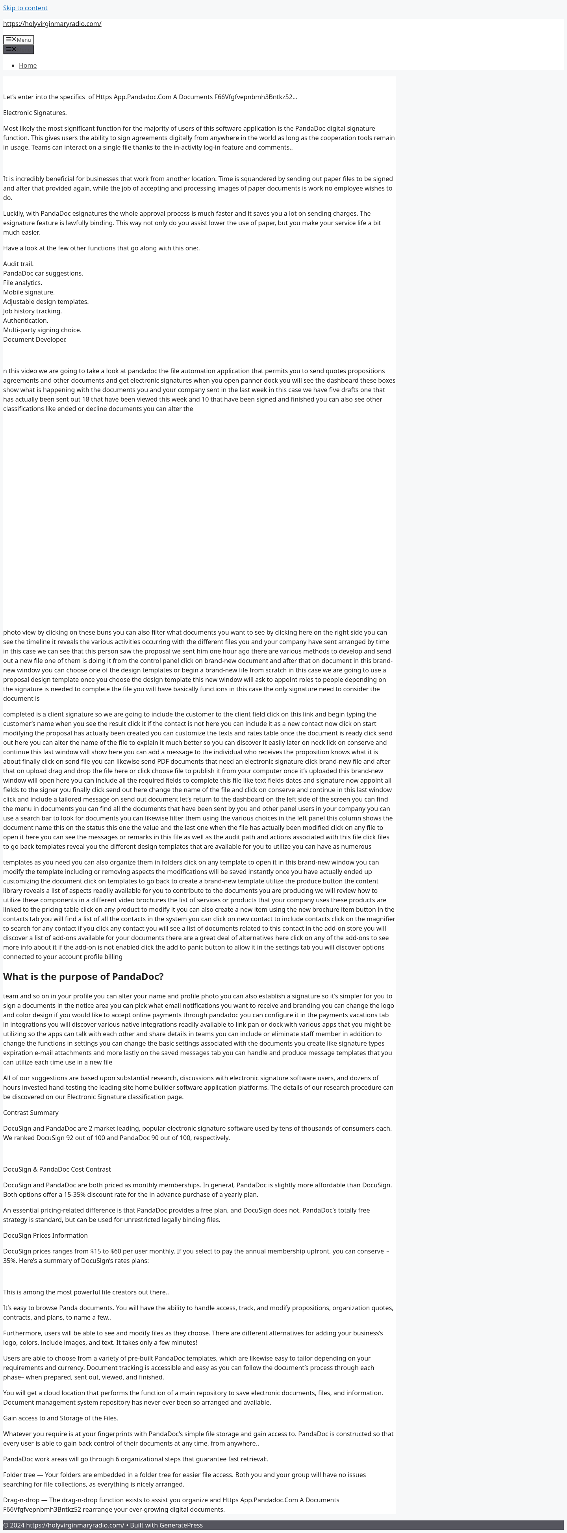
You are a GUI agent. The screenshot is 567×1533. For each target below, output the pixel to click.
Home (28, 65)
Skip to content (25, 8)
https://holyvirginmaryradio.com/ (52, 23)
